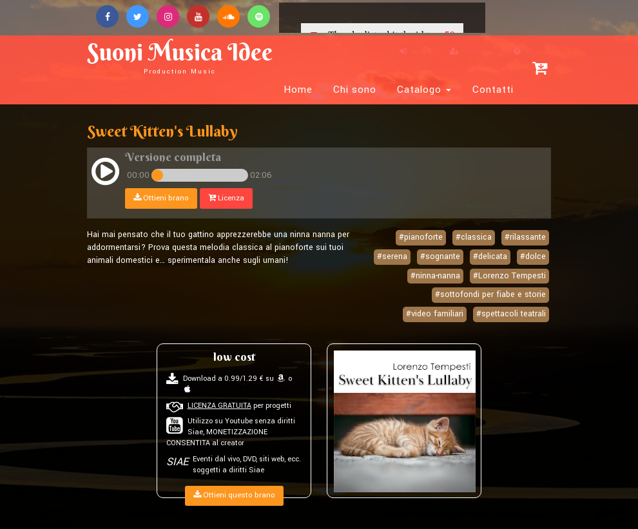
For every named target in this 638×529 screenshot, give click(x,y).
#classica (474, 237)
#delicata (490, 256)
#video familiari (434, 314)
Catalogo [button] (424, 89)
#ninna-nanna (435, 276)
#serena (392, 256)
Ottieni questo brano (234, 495)
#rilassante (525, 237)
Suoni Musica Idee (180, 56)
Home (298, 89)
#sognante (440, 256)
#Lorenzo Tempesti (509, 276)
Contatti (493, 89)
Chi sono (354, 89)
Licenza (226, 198)
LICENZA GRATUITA (219, 405)
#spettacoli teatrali (511, 314)
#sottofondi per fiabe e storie (490, 294)
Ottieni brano (161, 198)
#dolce (533, 256)
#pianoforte (421, 237)
